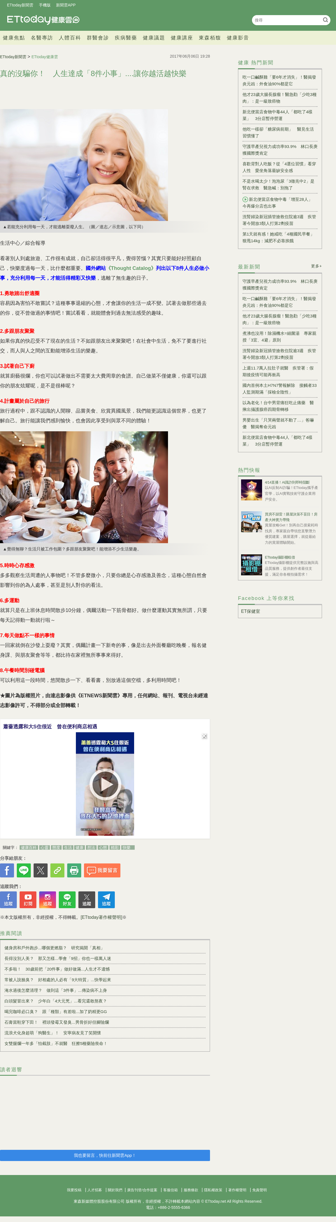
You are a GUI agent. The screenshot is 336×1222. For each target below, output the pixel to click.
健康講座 (182, 38)
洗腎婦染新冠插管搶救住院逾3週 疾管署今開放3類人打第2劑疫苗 (279, 220)
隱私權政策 (213, 1190)
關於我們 (115, 1190)
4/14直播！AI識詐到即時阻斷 (287, 482)
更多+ (316, 266)
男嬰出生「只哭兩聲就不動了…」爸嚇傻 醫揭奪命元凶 (278, 423)
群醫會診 (98, 38)
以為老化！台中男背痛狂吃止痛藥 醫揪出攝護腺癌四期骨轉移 (278, 406)
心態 (103, 847)
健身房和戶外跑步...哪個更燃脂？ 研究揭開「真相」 (54, 947)
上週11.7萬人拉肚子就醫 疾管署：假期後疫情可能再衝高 (278, 371)
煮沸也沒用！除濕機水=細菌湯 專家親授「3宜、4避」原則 (279, 336)
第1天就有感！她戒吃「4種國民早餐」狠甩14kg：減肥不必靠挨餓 (278, 237)
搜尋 (325, 19)
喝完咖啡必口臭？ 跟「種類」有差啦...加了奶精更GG (55, 1011)
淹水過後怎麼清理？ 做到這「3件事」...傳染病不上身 (55, 990)
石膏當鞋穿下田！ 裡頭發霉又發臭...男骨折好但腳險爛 (56, 1022)
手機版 (45, 5)
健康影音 (238, 38)
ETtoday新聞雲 (20, 5)
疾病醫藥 (126, 38)
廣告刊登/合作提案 (142, 1190)
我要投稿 (74, 1190)
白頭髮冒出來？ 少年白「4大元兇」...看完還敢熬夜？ (55, 1001)
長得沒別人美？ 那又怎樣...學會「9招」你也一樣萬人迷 (57, 958)
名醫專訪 (42, 38)
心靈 (44, 847)
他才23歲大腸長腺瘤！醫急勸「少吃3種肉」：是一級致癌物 (279, 97)
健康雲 (43, 20)
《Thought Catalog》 (131, 268)
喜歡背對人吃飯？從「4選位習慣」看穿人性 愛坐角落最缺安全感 (279, 167)
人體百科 (70, 38)
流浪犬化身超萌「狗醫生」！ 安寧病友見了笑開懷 (52, 1032)
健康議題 (154, 38)
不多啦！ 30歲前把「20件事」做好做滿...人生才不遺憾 (57, 969)
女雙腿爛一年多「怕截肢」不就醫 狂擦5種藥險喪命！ (56, 1043)
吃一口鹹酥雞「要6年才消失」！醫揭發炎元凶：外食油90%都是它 (279, 80)
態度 (56, 847)
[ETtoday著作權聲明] (101, 917)
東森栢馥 (210, 38)
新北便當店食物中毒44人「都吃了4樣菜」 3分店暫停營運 (277, 115)
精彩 (115, 847)
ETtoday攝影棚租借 (280, 557)
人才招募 (94, 1190)
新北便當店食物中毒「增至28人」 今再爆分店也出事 (279, 202)
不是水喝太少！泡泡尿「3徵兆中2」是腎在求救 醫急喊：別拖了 (278, 184)
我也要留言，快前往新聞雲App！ (105, 1155)
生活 (68, 847)
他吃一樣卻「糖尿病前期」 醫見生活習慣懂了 (278, 132)
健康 (79, 847)
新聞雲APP (66, 5)
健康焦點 (14, 38)
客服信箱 (170, 1190)
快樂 (126, 847)
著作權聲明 (237, 1190)
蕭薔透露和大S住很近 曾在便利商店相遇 (50, 726)
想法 (91, 847)
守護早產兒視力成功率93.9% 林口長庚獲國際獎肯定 (280, 150)
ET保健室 (250, 611)
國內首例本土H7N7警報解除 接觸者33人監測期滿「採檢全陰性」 (279, 388)
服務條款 (191, 1190)
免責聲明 (259, 1190)
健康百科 (29, 847)
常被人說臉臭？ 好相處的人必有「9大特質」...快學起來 (57, 979)
